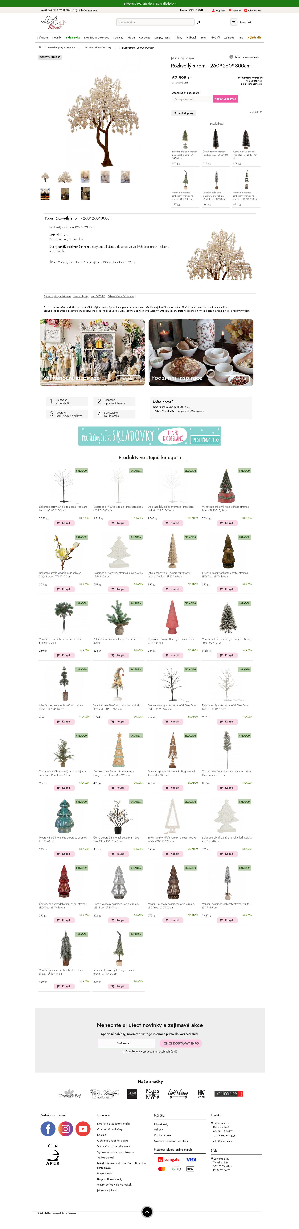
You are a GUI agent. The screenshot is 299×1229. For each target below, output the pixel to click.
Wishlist (237, 10)
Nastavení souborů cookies (171, 1141)
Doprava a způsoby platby (113, 1124)
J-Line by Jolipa (182, 58)
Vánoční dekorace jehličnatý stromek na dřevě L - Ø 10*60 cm (214, 196)
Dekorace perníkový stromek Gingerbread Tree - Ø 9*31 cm (171, 773)
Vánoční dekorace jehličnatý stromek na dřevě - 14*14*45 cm (61, 707)
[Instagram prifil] (65, 1128)
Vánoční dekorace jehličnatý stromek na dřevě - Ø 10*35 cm (182, 196)
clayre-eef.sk (123, 1185)
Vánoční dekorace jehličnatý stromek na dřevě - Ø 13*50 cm (115, 972)
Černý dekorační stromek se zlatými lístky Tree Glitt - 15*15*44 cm (116, 839)
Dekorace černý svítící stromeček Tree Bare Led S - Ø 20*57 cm (172, 707)
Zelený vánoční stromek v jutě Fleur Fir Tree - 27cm (118, 641)
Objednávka (254, 10)
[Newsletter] (126, 1043)
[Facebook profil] (48, 1128)
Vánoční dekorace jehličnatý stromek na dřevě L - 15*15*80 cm (245, 196)
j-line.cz (101, 1190)
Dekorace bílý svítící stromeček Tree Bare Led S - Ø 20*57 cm (225, 707)
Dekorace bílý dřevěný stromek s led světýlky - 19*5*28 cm (227, 839)
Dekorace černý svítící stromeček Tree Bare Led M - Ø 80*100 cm (63, 508)
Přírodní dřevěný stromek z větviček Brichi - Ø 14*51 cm (184, 155)
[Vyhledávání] (155, 22)
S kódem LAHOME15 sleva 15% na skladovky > (150, 4)
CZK (192, 10)
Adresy (158, 1129)
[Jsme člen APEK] (52, 1154)
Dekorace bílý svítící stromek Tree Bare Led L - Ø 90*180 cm (118, 508)
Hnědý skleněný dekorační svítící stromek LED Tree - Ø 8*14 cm (116, 906)
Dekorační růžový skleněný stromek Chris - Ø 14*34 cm (171, 641)
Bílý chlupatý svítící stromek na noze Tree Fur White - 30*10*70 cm (172, 839)
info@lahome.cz (88, 10)
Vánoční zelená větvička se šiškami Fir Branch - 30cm (60, 641)
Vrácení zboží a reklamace (113, 1146)
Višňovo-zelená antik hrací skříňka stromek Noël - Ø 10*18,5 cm (225, 508)
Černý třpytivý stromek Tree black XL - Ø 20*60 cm (215, 155)
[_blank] (83, 1128)
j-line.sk (113, 1190)
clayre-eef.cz (105, 1185)
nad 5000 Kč (98, 296)
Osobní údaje (162, 1135)
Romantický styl (80, 296)
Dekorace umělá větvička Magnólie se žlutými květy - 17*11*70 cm (60, 575)
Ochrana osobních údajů (112, 1140)
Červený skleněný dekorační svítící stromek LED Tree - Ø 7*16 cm (63, 906)
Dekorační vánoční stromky (121, 296)
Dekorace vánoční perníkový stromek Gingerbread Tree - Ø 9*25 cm (113, 773)
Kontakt (101, 1135)
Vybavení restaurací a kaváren (115, 1152)
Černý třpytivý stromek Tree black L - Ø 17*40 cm (244, 155)
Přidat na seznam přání (247, 57)
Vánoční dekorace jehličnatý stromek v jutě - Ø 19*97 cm (226, 906)
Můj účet (220, 10)
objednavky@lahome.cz (191, 411)
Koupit (66, 523)
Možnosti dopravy (183, 113)
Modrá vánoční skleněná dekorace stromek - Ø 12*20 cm (63, 839)
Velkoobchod (105, 1157)
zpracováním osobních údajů (160, 1051)
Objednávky (161, 1124)
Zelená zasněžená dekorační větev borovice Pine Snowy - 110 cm (226, 773)
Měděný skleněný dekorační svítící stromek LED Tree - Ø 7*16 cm (171, 906)
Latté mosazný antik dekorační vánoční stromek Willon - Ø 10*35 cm (169, 575)
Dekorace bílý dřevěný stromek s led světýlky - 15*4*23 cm (118, 575)
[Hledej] (198, 22)
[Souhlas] (124, 1052)
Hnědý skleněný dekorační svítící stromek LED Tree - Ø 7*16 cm (225, 575)
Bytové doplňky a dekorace (57, 296)
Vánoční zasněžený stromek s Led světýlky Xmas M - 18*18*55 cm (117, 707)
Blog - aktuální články (110, 1179)
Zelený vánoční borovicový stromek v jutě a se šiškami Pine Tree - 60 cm (62, 773)
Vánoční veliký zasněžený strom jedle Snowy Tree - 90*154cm (227, 641)
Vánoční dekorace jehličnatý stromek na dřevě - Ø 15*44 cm (61, 972)
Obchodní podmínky (109, 1129)
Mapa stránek (105, 1173)
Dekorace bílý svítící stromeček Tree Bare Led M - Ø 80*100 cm (171, 508)
